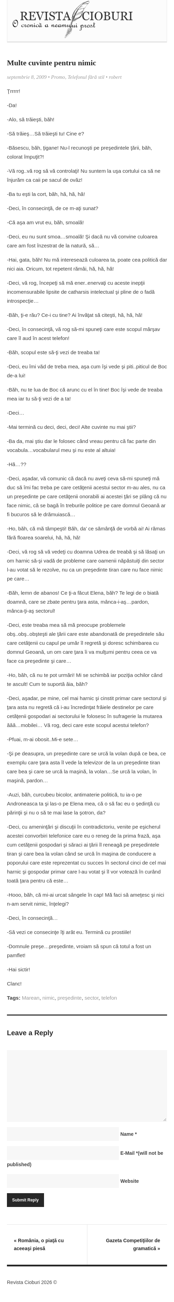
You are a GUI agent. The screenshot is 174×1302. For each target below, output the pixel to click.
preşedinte (70, 998)
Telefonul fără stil (86, 77)
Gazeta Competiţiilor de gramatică (133, 1244)
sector (91, 998)
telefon (109, 998)
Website (129, 1181)
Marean (31, 998)
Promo (58, 77)
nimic (48, 998)
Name (128, 1134)
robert (115, 77)
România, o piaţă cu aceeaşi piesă (39, 1244)
